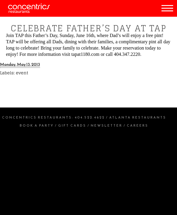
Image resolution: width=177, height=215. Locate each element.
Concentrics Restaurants (37, 117)
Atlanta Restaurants (137, 117)
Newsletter (106, 125)
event (22, 72)
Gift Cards (72, 125)
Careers (137, 125)
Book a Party (37, 125)
